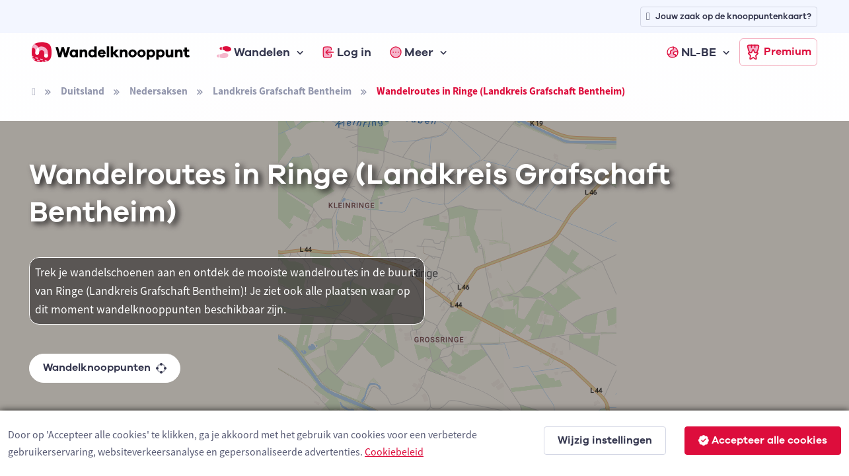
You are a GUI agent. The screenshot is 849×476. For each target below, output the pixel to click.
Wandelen (254, 52)
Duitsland (82, 91)
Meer (411, 52)
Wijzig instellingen (605, 440)
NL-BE (691, 52)
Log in (346, 52)
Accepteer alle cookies (762, 440)
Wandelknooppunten (104, 367)
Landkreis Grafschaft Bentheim (282, 91)
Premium (778, 52)
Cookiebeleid (394, 451)
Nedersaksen (158, 91)
